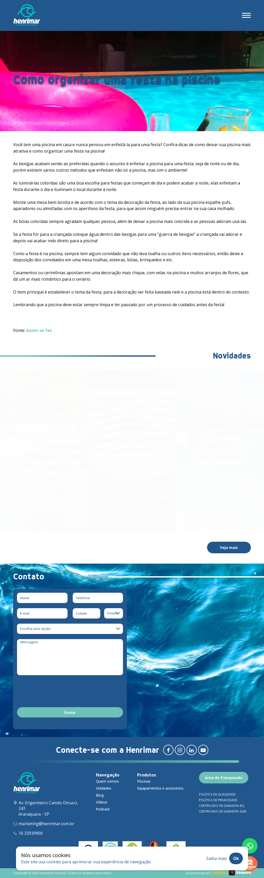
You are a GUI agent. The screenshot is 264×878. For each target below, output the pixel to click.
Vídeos (101, 802)
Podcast (103, 809)
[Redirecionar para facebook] (168, 750)
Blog (100, 795)
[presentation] (56, 692)
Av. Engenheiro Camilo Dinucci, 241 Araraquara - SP (48, 808)
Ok (236, 858)
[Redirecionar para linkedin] (191, 750)
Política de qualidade (217, 794)
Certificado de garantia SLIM (222, 811)
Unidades (103, 788)
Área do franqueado (223, 777)
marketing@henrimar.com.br (46, 823)
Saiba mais (216, 858)
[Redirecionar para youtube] (203, 750)
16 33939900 (31, 833)
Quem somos (107, 781)
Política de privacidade (218, 800)
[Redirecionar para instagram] (180, 750)
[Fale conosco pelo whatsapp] (250, 846)
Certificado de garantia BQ (221, 806)
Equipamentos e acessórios (160, 788)
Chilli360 (220, 873)
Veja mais (229, 547)
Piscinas (144, 781)
